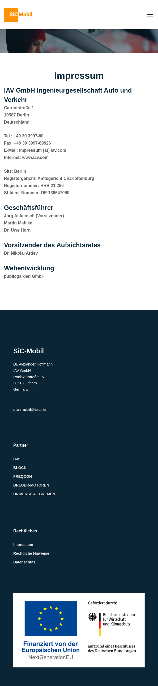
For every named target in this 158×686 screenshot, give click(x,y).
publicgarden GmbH (24, 276)
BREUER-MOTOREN (31, 485)
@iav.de (29, 409)
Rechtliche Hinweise (31, 553)
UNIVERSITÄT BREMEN (34, 494)
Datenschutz (24, 562)
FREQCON (22, 476)
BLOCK (20, 468)
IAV (16, 459)
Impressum (23, 544)
